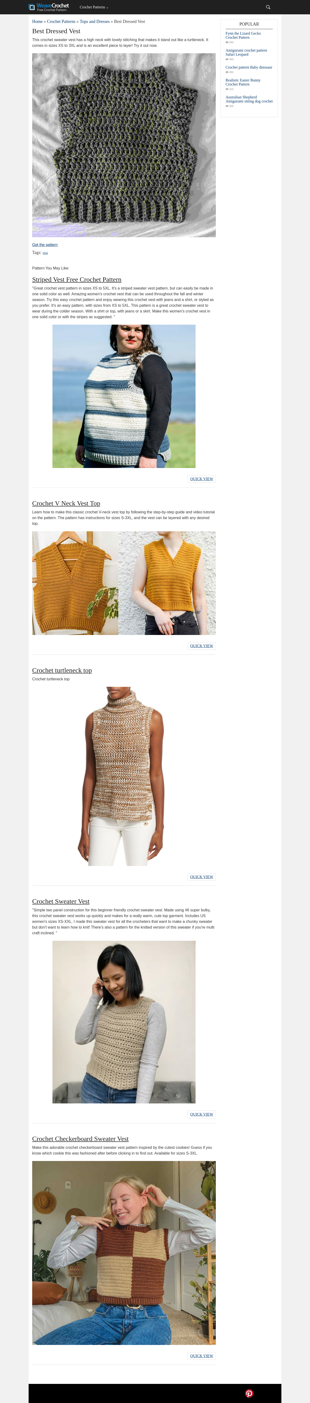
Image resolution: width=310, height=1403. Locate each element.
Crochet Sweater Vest (61, 901)
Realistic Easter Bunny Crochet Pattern (243, 82)
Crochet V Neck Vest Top (66, 503)
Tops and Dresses (95, 21)
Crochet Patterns (92, 7)
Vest (45, 253)
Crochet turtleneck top (62, 670)
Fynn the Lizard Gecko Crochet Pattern (243, 35)
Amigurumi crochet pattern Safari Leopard (246, 52)
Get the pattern (45, 245)
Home (37, 21)
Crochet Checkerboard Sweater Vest (80, 1138)
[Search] (268, 7)
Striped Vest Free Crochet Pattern (76, 279)
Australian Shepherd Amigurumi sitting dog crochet (249, 99)
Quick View (201, 479)
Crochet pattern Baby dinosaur (249, 67)
